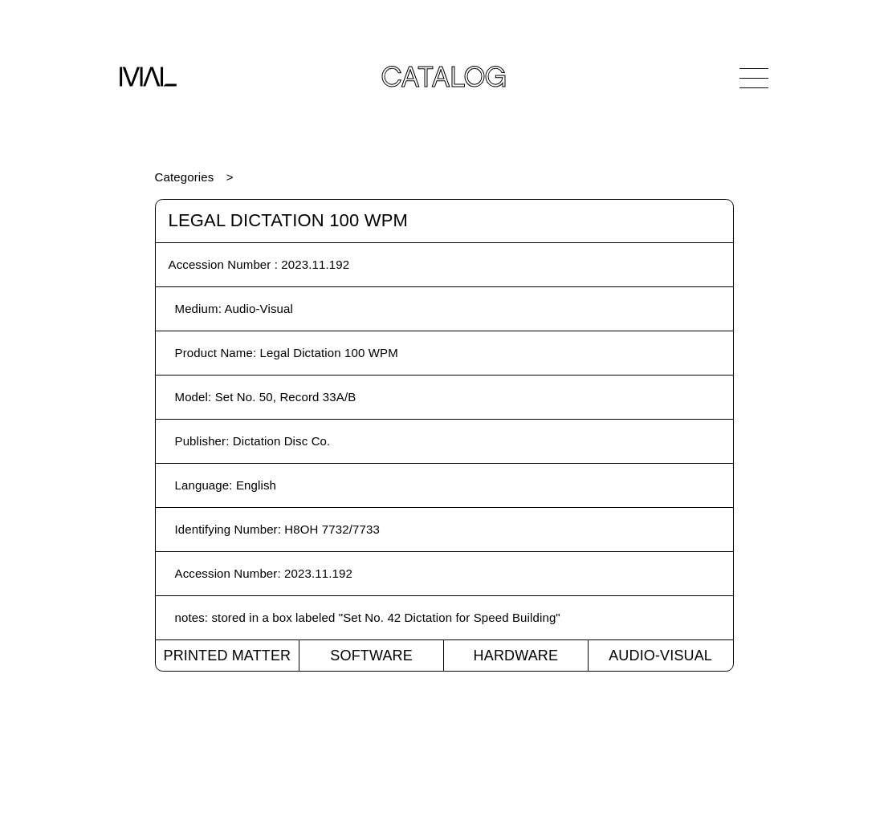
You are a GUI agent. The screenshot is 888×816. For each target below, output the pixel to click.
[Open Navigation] (753, 77)
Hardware (516, 656)
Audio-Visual (660, 656)
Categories (184, 177)
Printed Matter (227, 656)
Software (371, 656)
